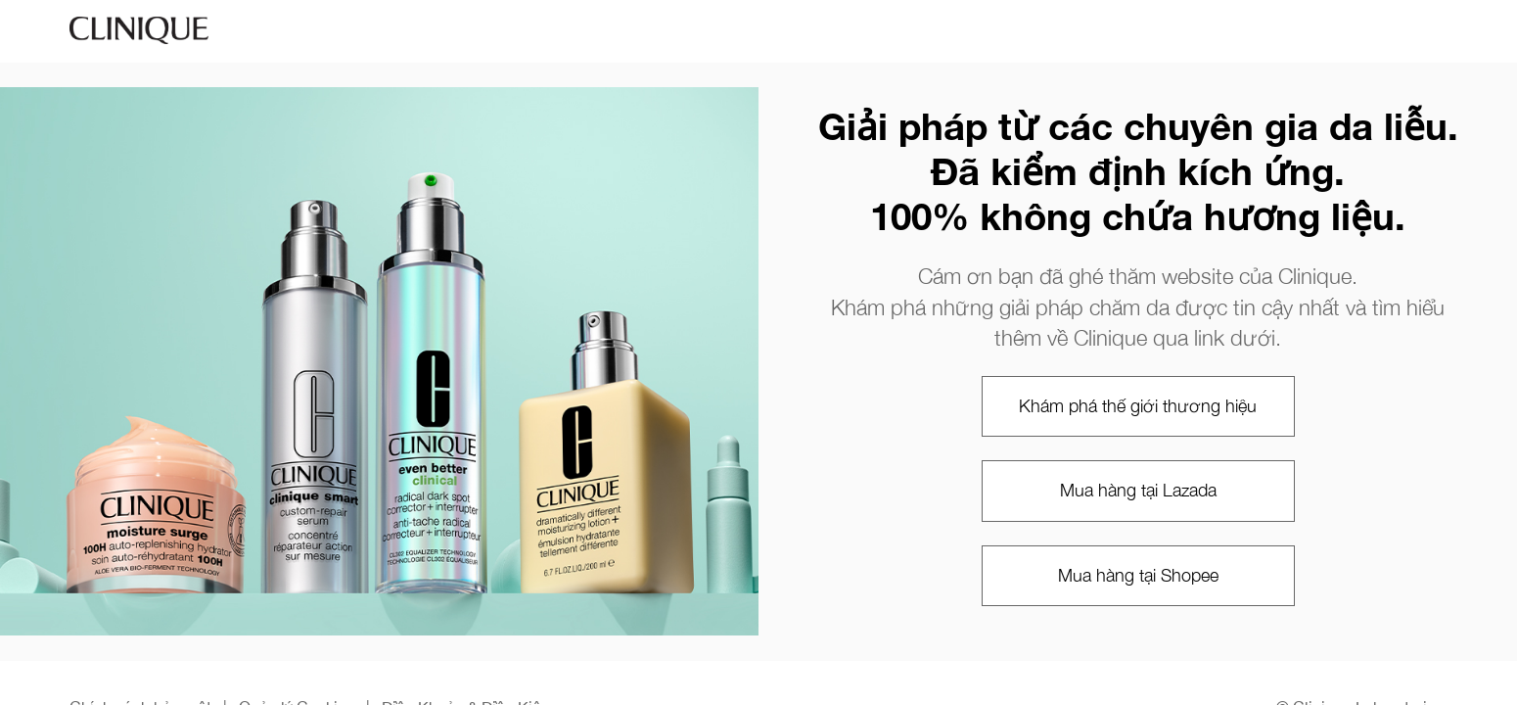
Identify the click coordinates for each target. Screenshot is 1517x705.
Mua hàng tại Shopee (1138, 575)
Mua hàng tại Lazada (1138, 490)
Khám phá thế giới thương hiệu (1138, 406)
